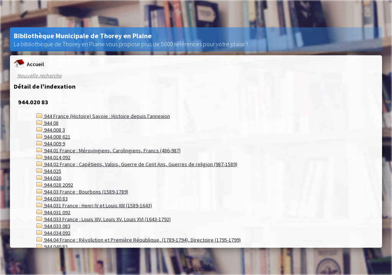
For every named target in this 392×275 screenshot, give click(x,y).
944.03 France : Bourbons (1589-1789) (82, 191)
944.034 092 (53, 233)
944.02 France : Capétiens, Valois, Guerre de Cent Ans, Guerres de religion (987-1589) (136, 164)
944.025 (48, 171)
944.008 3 (50, 129)
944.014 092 (53, 157)
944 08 (47, 123)
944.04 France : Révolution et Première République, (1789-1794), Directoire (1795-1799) (138, 239)
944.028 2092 (54, 184)
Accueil (29, 64)
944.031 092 (53, 212)
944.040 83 (52, 246)
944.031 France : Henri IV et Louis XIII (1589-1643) (94, 205)
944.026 (48, 178)
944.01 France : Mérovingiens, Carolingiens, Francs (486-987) (108, 150)
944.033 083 (53, 226)
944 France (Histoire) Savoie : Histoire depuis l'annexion (103, 116)
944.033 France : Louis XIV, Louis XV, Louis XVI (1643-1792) (103, 219)
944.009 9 (50, 143)
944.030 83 (52, 198)
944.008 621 (53, 136)
